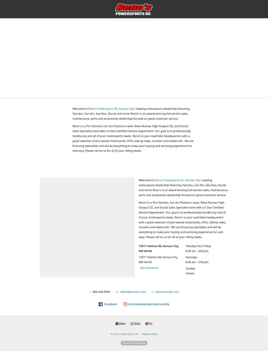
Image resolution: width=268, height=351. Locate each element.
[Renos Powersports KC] (133, 9)
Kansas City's (127, 109)
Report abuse (150, 334)
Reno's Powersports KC (103, 109)
